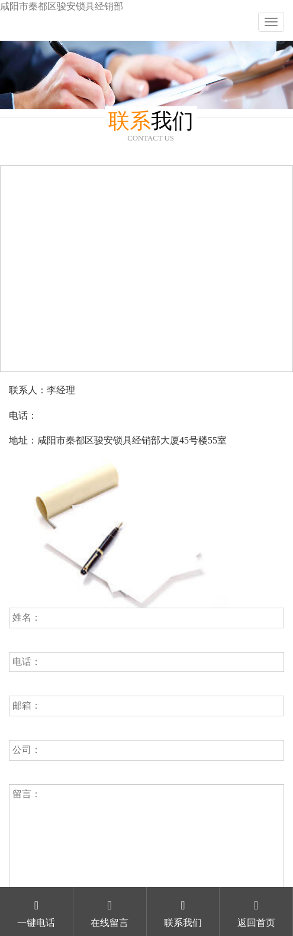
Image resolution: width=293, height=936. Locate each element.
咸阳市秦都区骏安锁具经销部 (61, 6)
